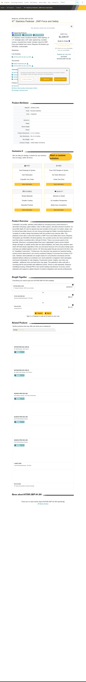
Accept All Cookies (60, 79)
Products (6, 2)
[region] (43, 76)
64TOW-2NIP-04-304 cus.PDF (21, 57)
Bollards (18, 7)
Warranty (15, 86)
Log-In (67, 54)
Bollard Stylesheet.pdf (19, 63)
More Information (27, 184)
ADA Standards (17, 72)
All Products (10, 7)
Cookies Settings (27, 79)
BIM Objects (33, 2)
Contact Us (55, 2)
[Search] (68, 2)
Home (3, 7)
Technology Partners (17, 2)
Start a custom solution (57, 157)
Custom (26, 2)
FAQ (49, 2)
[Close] (67, 70)
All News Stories (43, 504)
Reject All (46, 79)
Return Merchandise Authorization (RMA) (24, 88)
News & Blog (42, 2)
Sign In (48, 313)
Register (60, 54)
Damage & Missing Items (20, 90)
